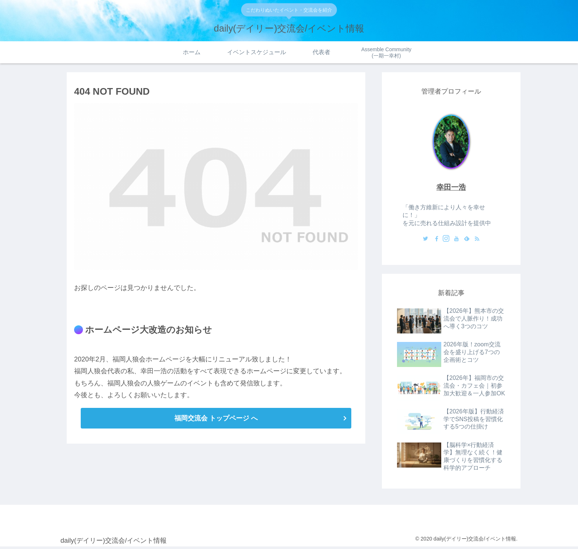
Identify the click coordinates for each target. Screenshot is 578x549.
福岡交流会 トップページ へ (216, 419)
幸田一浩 (451, 189)
